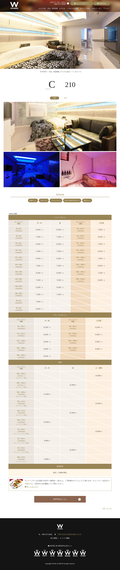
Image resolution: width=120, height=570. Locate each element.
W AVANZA (43, 72)
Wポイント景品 (85, 8)
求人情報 (53, 538)
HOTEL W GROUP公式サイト (60, 546)
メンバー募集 (65, 538)
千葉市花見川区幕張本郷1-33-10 (69, 534)
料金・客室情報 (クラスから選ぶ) (59, 72)
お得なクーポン (97, 8)
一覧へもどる (107, 509)
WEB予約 (101, 3)
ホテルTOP (42, 8)
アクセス (106, 8)
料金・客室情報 (53, 8)
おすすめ (62, 8)
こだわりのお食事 (72, 8)
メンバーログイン (81, 3)
